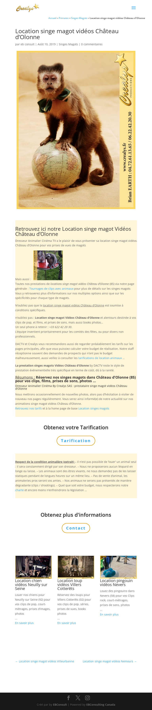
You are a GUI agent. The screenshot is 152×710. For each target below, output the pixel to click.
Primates (64, 18)
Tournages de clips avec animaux (51, 288)
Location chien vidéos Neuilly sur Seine (31, 584)
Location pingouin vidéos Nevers (116, 582)
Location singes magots (93, 408)
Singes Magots (79, 18)
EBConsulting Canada (100, 704)
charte (19, 490)
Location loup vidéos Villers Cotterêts (69, 584)
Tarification (76, 440)
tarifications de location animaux (100, 358)
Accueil (52, 18)
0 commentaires (92, 44)
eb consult (27, 44)
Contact (76, 528)
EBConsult (60, 704)
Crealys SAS (64, 386)
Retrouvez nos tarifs (28, 408)
